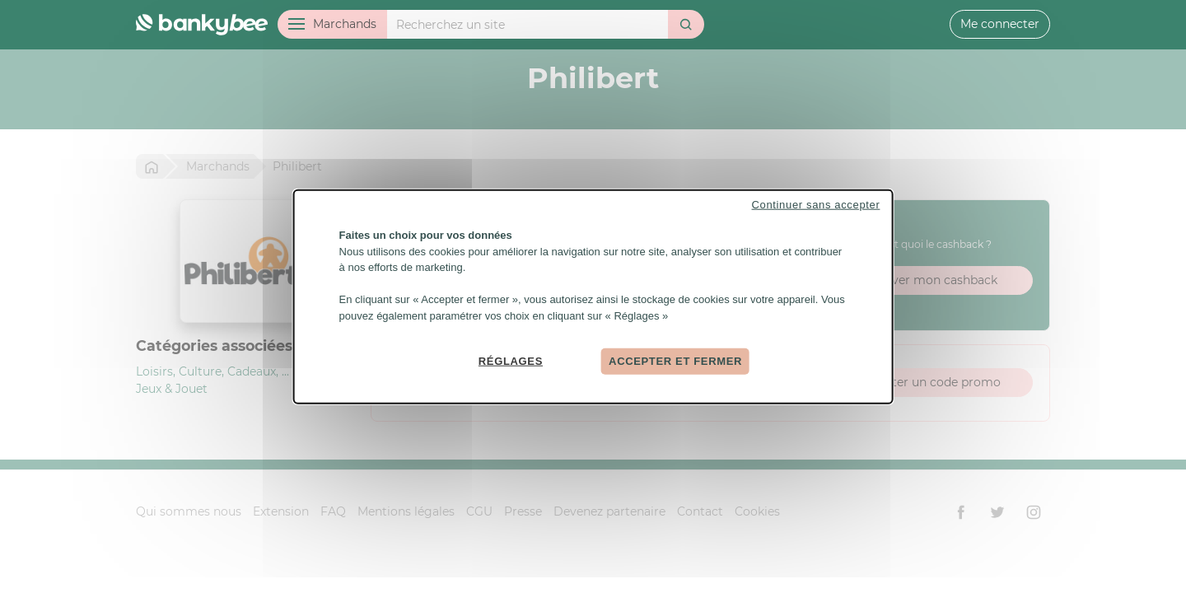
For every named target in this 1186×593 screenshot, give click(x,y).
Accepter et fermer (675, 361)
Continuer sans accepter (816, 204)
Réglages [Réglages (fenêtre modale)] (511, 361)
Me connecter (999, 23)
